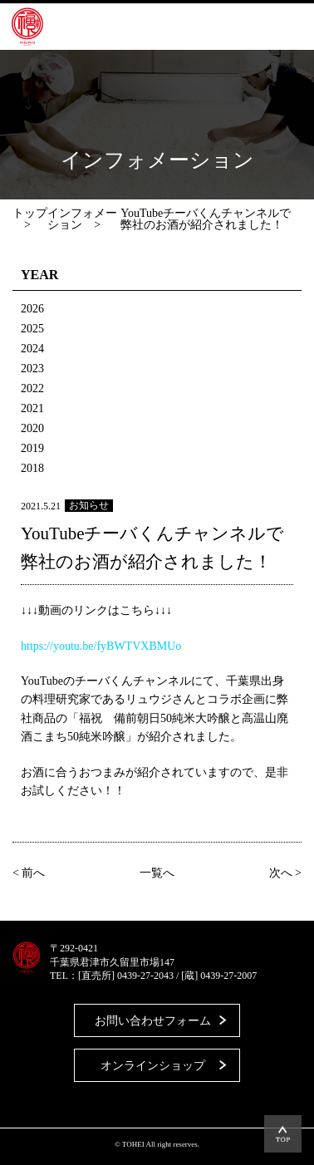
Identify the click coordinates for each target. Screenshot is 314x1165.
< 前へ (28, 873)
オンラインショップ (153, 1065)
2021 (32, 408)
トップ (29, 213)
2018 (32, 468)
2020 (32, 428)
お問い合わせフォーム (153, 1021)
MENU (276, 26)
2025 (32, 328)
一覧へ (157, 873)
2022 (32, 388)
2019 (32, 448)
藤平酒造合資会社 (27, 26)
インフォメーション (82, 219)
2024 (32, 348)
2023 (32, 368)
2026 (32, 308)
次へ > (285, 873)
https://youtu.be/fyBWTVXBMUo (101, 646)
